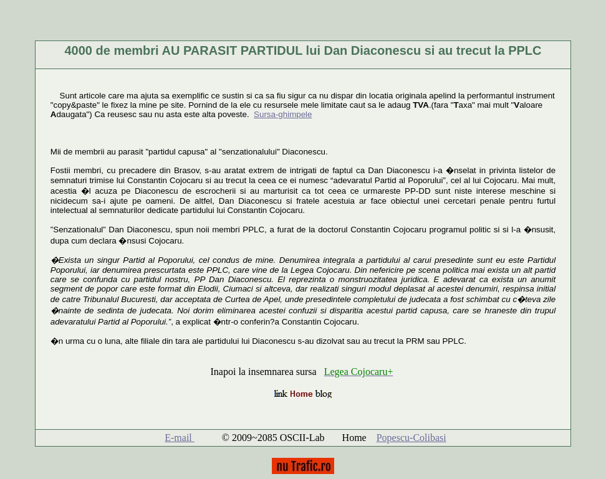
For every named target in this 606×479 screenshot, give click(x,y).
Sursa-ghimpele (283, 114)
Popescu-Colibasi (411, 437)
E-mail (180, 437)
